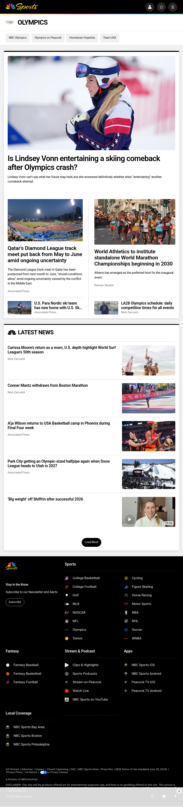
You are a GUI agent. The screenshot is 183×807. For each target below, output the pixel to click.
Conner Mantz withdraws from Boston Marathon (48, 385)
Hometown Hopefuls (82, 37)
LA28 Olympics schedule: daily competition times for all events (147, 305)
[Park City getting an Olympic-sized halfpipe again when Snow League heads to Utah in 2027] (148, 474)
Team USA (109, 37)
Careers (39, 769)
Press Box (107, 769)
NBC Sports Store (88, 769)
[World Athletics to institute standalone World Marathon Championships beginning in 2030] (134, 222)
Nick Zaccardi (129, 312)
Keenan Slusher (104, 285)
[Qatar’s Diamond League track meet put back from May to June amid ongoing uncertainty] (45, 220)
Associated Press (19, 291)
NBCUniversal (29, 779)
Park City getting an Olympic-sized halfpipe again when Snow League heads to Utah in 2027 (59, 463)
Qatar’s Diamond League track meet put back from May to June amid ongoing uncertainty (45, 254)
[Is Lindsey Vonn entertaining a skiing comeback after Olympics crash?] (91, 103)
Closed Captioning (57, 769)
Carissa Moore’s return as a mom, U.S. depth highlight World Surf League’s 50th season (62, 349)
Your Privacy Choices (60, 772)
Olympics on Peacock (48, 37)
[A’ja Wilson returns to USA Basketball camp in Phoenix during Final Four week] (148, 436)
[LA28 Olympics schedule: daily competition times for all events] (106, 307)
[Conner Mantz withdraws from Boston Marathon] (148, 398)
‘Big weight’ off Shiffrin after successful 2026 (45, 499)
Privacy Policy (14, 772)
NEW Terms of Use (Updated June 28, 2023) (141, 769)
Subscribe (15, 602)
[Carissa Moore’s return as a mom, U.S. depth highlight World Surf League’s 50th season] (148, 360)
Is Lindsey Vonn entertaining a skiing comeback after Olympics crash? (84, 163)
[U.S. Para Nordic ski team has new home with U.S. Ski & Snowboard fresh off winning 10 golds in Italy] (20, 307)
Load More (91, 542)
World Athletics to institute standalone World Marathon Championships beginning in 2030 (133, 257)
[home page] (22, 7)
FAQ (73, 769)
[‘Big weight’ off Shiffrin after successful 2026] (148, 512)
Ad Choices (12, 769)
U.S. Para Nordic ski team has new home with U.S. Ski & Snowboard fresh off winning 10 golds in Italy (57, 305)
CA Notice (31, 772)
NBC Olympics (17, 37)
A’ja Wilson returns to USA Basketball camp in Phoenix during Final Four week (59, 425)
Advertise (27, 769)
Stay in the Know (17, 584)
